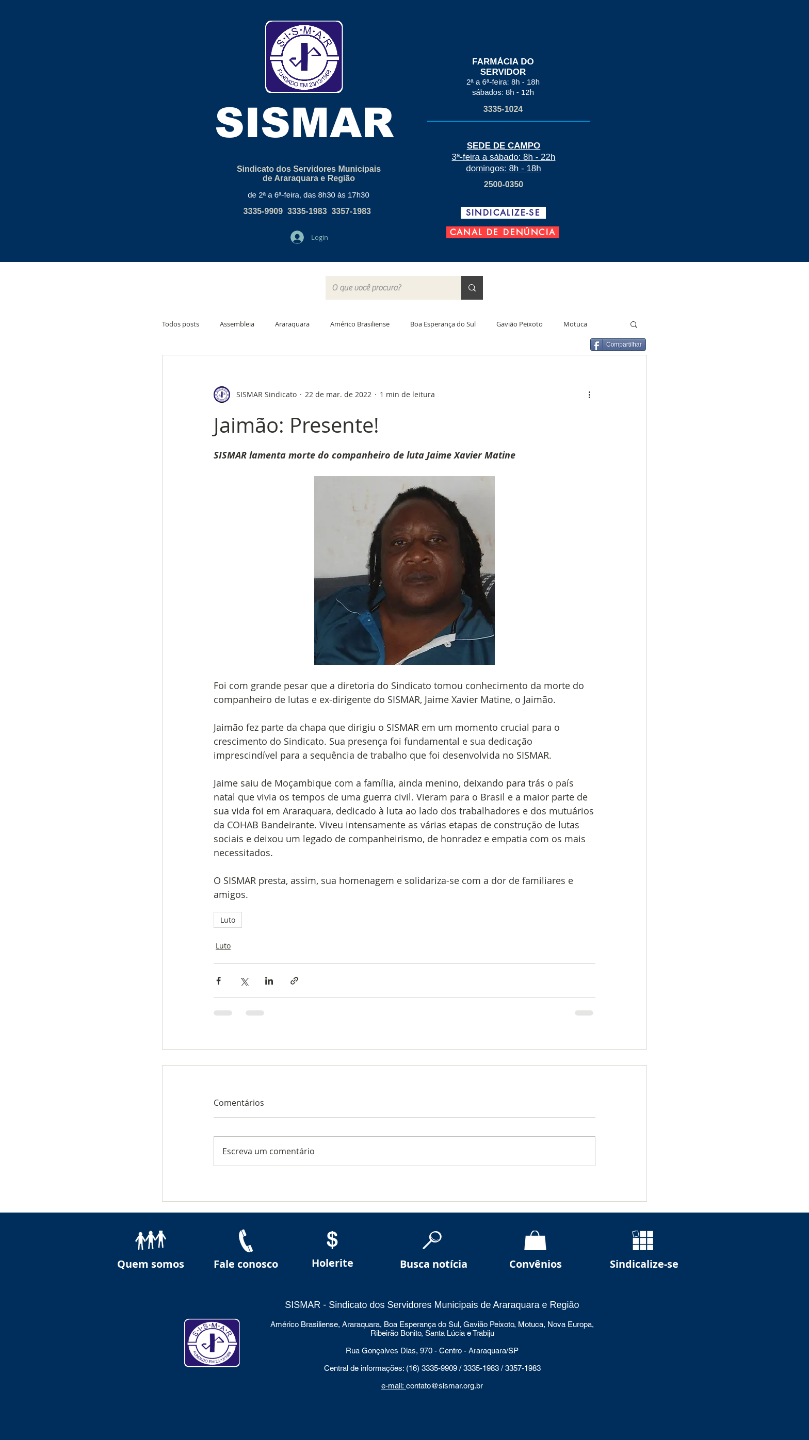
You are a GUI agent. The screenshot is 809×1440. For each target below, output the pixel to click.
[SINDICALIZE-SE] (503, 213)
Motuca (575, 324)
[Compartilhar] (618, 344)
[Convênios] (535, 1264)
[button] (634, 324)
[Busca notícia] (433, 1264)
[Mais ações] (589, 394)
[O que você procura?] (386, 288)
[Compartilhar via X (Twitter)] (244, 981)
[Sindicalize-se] (644, 1264)
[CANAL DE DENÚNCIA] (502, 232)
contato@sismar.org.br (444, 1385)
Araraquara (292, 324)
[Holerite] (332, 1263)
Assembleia (237, 324)
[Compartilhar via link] (294, 981)
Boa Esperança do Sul (443, 324)
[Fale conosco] (246, 1264)
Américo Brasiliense (360, 324)
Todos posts (180, 324)
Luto (227, 920)
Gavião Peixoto (519, 324)
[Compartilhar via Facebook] (218, 981)
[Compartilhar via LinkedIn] (269, 981)
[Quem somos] (150, 1264)
